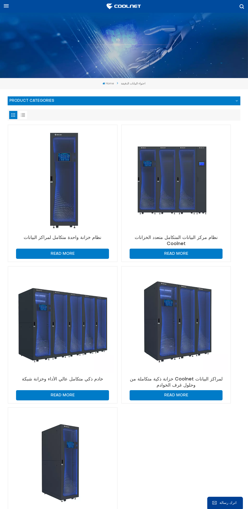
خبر (120, 490)
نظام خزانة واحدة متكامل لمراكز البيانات (45, 206)
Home (108, 83)
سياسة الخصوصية (183, 496)
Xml (158, 496)
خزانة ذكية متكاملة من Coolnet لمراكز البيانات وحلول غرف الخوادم (45, 313)
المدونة (107, 490)
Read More (45, 219)
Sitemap (135, 490)
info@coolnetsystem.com (171, 403)
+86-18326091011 (44, 427)
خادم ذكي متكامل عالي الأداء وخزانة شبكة (202, 206)
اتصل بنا (18, 369)
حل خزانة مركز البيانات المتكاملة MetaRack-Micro (123, 313)
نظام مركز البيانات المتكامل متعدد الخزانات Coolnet (124, 206)
